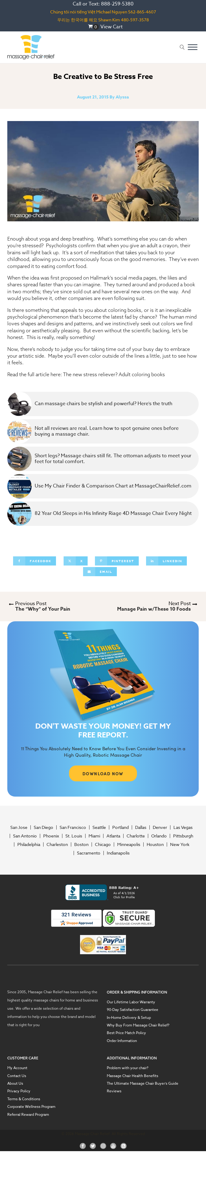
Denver (160, 827)
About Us (15, 1083)
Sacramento (88, 853)
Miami (94, 836)
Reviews (114, 1091)
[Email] (100, 571)
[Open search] (182, 47)
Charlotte (136, 836)
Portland (120, 827)
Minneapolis (128, 844)
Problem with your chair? (127, 1068)
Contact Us (16, 1076)
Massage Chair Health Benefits (132, 1076)
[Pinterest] (117, 561)
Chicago (103, 844)
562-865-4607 (142, 12)
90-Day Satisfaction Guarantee (132, 1010)
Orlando (159, 836)
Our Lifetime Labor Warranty (131, 1002)
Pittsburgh (183, 836)
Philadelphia (28, 844)
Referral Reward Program (28, 1114)
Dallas (140, 827)
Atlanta (113, 836)
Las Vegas (183, 827)
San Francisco (73, 827)
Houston (155, 844)
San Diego (43, 827)
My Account (17, 1068)
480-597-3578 (135, 20)
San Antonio (25, 836)
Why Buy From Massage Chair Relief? (138, 1025)
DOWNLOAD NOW (103, 773)
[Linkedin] (166, 561)
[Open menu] (193, 47)
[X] (76, 561)
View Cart (111, 26)
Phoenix (51, 836)
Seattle (99, 827)
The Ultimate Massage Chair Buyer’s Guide (142, 1083)
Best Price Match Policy (126, 1033)
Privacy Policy (18, 1091)
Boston (81, 844)
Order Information (122, 1041)
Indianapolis (118, 853)
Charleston (57, 844)
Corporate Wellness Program (31, 1107)
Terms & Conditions (23, 1099)
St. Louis (73, 836)
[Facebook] (34, 561)
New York (179, 844)
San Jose (18, 827)
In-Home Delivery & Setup (129, 1017)
